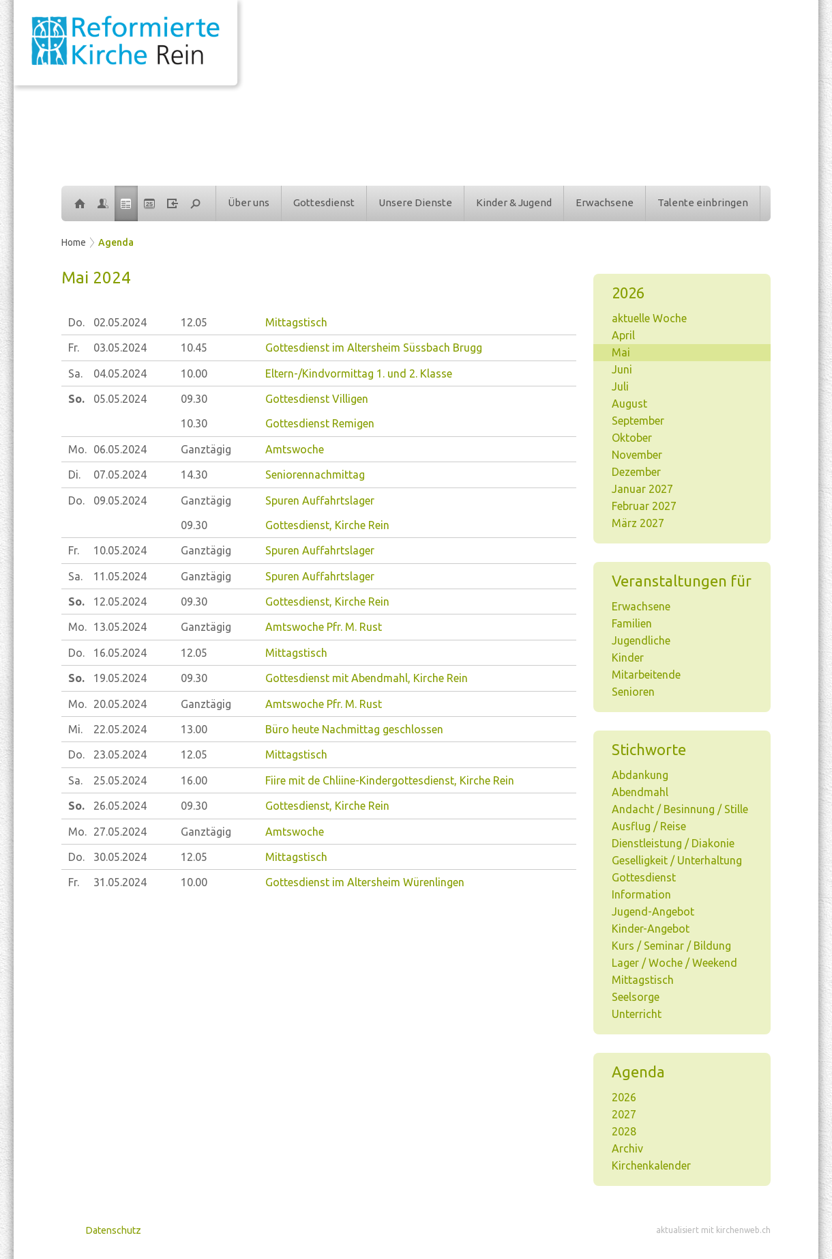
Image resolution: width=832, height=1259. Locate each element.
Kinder (628, 657)
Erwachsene (605, 202)
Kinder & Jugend (514, 202)
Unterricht (637, 1013)
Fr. (73, 347)
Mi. (75, 729)
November (637, 454)
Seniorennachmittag (315, 474)
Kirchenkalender (651, 1165)
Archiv (627, 1148)
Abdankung (640, 774)
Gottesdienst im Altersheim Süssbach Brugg (373, 347)
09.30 (194, 399)
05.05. (120, 399)
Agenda (116, 242)
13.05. (120, 627)
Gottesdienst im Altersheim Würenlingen (364, 882)
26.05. (120, 806)
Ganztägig (206, 449)
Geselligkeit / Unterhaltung (677, 860)
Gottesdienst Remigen (319, 423)
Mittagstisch (643, 979)
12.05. (120, 601)
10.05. (120, 550)
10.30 (194, 423)
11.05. (120, 576)
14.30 (194, 474)
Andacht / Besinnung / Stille (680, 809)
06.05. (120, 449)
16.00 (194, 780)
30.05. (120, 857)
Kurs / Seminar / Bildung (671, 945)
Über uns (248, 202)
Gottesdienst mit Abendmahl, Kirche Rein (366, 678)
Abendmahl (640, 792)
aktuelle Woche (649, 318)
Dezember (636, 471)
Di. (74, 474)
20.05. (120, 704)
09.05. (120, 500)
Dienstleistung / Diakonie (673, 843)
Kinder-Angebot (650, 928)
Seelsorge (635, 996)
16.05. (120, 653)
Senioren (633, 691)
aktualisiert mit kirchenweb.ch (713, 1230)
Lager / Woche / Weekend (674, 962)
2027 (624, 1114)
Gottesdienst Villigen (316, 399)
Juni (622, 369)
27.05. (120, 831)
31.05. (120, 882)
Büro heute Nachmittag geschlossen (354, 729)
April (623, 335)
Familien (632, 623)
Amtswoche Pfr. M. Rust (323, 627)
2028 (624, 1131)
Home (73, 242)
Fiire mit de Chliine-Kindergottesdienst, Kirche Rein (389, 780)
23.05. (120, 754)
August (629, 403)
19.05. (120, 678)
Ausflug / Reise (649, 826)
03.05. (120, 347)
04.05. (120, 373)
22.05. (120, 729)
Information (641, 894)
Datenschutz (113, 1230)
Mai (621, 352)
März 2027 (638, 523)
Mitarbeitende (646, 674)
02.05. (120, 322)
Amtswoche (294, 449)
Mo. (77, 449)
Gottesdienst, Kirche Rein (327, 525)
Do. (76, 322)
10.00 (194, 373)
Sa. (75, 373)
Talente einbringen (702, 202)
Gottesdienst (324, 202)
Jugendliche (641, 640)
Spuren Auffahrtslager (319, 500)
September (638, 420)
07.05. (120, 474)
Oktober (632, 437)
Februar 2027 (644, 505)
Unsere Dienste (415, 202)
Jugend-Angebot (653, 911)
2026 (624, 1097)
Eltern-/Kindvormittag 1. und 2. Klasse (358, 373)
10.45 (194, 347)
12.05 (194, 322)
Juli (620, 386)
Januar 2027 (642, 488)
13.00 (194, 729)
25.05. (120, 780)
